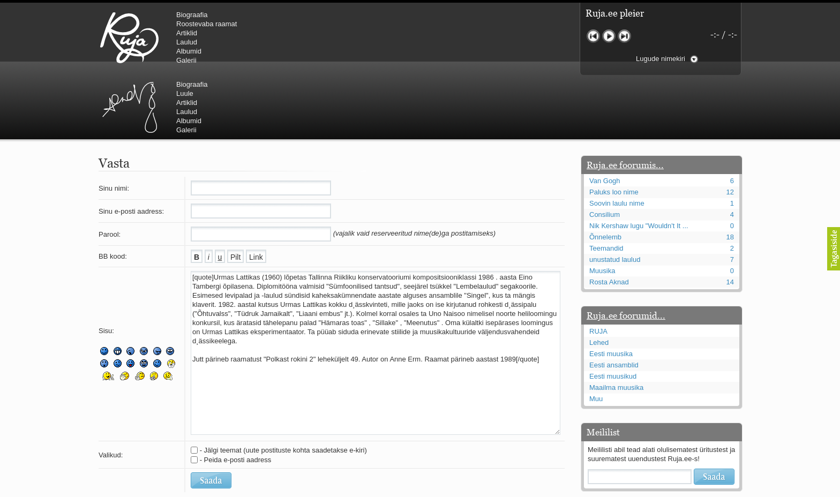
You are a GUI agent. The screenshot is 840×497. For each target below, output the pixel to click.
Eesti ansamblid (614, 301)
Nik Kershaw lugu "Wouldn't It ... (638, 161)
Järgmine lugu (624, 36)
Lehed (599, 278)
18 (730, 173)
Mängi (609, 36)
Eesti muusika (611, 289)
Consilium (604, 150)
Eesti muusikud (612, 312)
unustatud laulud (614, 195)
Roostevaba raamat (206, 24)
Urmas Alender (310, 37)
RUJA (129, 37)
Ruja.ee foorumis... (625, 100)
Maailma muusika (616, 323)
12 (730, 128)
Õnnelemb (605, 173)
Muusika (602, 206)
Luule (365, 24)
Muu (596, 334)
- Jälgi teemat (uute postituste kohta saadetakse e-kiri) (283, 386)
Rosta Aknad (609, 218)
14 (730, 218)
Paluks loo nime (614, 128)
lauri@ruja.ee (342, 489)
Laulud (186, 42)
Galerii (186, 60)
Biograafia (192, 15)
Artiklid (186, 33)
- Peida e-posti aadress (236, 395)
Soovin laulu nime (616, 139)
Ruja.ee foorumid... (626, 251)
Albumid (188, 51)
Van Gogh (604, 116)
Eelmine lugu (593, 36)
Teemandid (606, 184)
